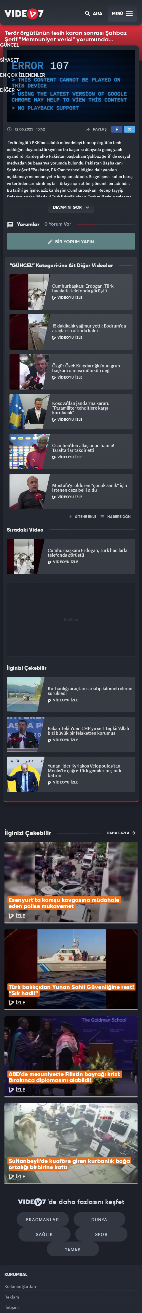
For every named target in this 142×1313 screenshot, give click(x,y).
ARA (94, 14)
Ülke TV (82, 1291)
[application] (71, 86)
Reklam (11, 1226)
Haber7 (113, 1291)
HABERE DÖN (116, 516)
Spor (98, 1157)
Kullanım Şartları (20, 1212)
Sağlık (47, 1157)
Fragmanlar (45, 1140)
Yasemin (73, 1303)
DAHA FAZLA (121, 832)
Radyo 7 (41, 1291)
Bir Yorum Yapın (71, 241)
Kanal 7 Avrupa (63, 1291)
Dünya (96, 1140)
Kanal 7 (19, 1291)
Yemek (73, 1175)
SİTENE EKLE (82, 516)
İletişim (11, 1239)
